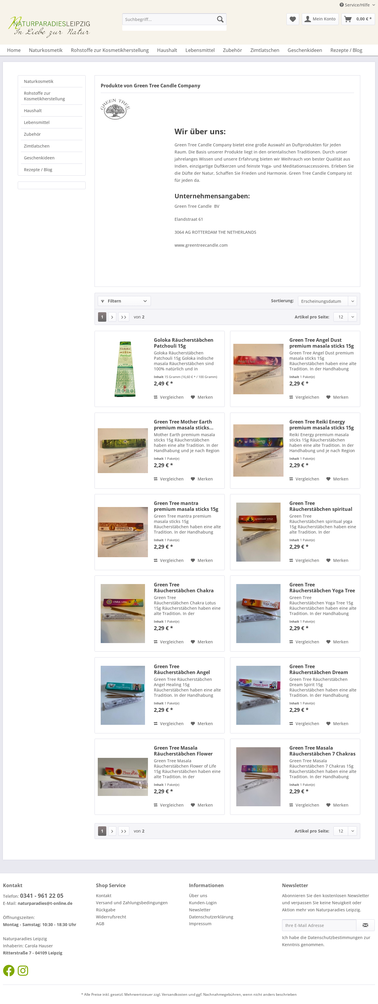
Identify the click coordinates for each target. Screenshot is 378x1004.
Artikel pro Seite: (312, 317)
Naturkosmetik (38, 81)
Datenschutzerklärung (211, 917)
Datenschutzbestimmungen (335, 937)
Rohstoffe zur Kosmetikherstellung (44, 96)
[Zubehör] (232, 50)
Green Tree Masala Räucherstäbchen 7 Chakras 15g (322, 751)
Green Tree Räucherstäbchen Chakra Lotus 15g (184, 587)
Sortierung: (282, 300)
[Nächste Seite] (112, 317)
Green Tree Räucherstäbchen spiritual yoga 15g (320, 506)
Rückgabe (105, 910)
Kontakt (103, 895)
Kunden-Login (203, 902)
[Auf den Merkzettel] (202, 397)
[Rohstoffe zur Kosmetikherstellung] (110, 50)
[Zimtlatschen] (265, 50)
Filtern (111, 301)
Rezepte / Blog (38, 169)
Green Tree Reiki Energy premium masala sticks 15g (321, 425)
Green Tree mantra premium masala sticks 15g (186, 506)
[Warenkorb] (358, 19)
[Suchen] (220, 19)
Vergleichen (169, 397)
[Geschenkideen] (305, 50)
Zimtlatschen (37, 146)
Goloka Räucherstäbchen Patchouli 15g (184, 343)
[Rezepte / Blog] (346, 50)
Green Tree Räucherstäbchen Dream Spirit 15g (318, 669)
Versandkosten (175, 994)
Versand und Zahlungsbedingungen (132, 902)
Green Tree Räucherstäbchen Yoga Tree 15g (322, 587)
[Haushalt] (167, 50)
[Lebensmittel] (200, 50)
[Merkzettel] (292, 19)
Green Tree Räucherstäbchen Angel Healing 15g (182, 669)
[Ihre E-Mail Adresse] (319, 925)
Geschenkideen (39, 158)
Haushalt (33, 110)
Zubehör (32, 134)
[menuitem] (174, 22)
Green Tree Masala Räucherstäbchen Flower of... (183, 751)
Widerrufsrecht (111, 917)
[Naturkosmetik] (46, 50)
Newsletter (200, 910)
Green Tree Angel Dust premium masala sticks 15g (321, 343)
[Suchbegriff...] (174, 19)
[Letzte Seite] (123, 317)
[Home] (14, 50)
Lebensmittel (37, 122)
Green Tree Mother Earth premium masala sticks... (184, 425)
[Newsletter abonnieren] (365, 925)
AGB (100, 923)
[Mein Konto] (320, 19)
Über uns (198, 895)
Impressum (200, 923)
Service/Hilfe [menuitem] (355, 5)
